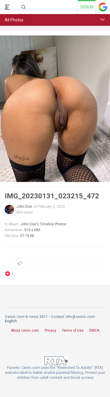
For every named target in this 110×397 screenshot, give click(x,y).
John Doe (24, 207)
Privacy (50, 330)
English (11, 321)
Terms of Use (73, 330)
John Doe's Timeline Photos (43, 224)
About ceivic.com (25, 330)
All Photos (14, 20)
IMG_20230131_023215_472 (52, 196)
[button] (102, 20)
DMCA (94, 330)
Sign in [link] (86, 7)
